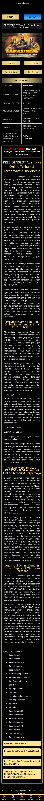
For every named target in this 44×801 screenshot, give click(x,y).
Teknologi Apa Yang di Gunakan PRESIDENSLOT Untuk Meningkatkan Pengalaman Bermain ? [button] (20, 774)
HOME (4, 797)
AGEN (8, 149)
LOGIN (13, 797)
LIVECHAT (39, 797)
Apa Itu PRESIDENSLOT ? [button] (15, 743)
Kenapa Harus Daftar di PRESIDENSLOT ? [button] (21, 752)
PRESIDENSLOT (29, 85)
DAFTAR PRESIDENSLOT (29, 137)
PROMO (30, 797)
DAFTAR (22, 797)
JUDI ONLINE (17, 149)
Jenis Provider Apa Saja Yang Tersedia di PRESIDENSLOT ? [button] (22, 762)
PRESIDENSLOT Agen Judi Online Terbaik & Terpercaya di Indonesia (22, 26)
